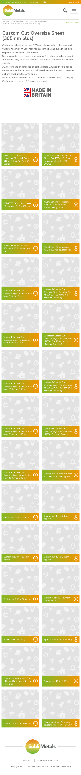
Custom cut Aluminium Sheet (34, 21)
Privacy (27, 760)
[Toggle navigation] (74, 11)
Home (5, 21)
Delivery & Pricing (47, 760)
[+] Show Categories (70, 23)
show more (72, 2)
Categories (14, 21)
